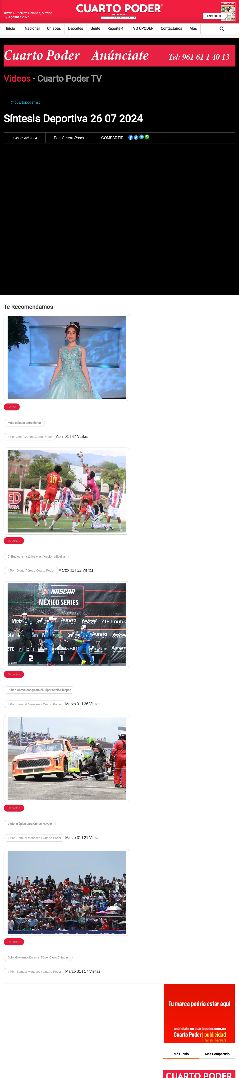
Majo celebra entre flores (24, 423)
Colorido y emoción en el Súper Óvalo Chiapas (38, 957)
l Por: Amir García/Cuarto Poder (30, 437)
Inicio (10, 28)
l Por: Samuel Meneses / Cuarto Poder (34, 704)
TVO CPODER (142, 28)
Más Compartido (217, 1054)
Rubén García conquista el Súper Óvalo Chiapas (39, 690)
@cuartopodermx (25, 102)
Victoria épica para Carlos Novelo (30, 823)
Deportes (75, 28)
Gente (95, 28)
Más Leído (181, 1054)
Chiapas (54, 28)
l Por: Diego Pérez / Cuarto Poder (31, 570)
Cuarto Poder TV (69, 79)
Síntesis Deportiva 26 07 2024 (73, 119)
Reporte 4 (115, 28)
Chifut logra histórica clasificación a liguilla (36, 556)
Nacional (32, 28)
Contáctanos (171, 28)
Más (193, 28)
